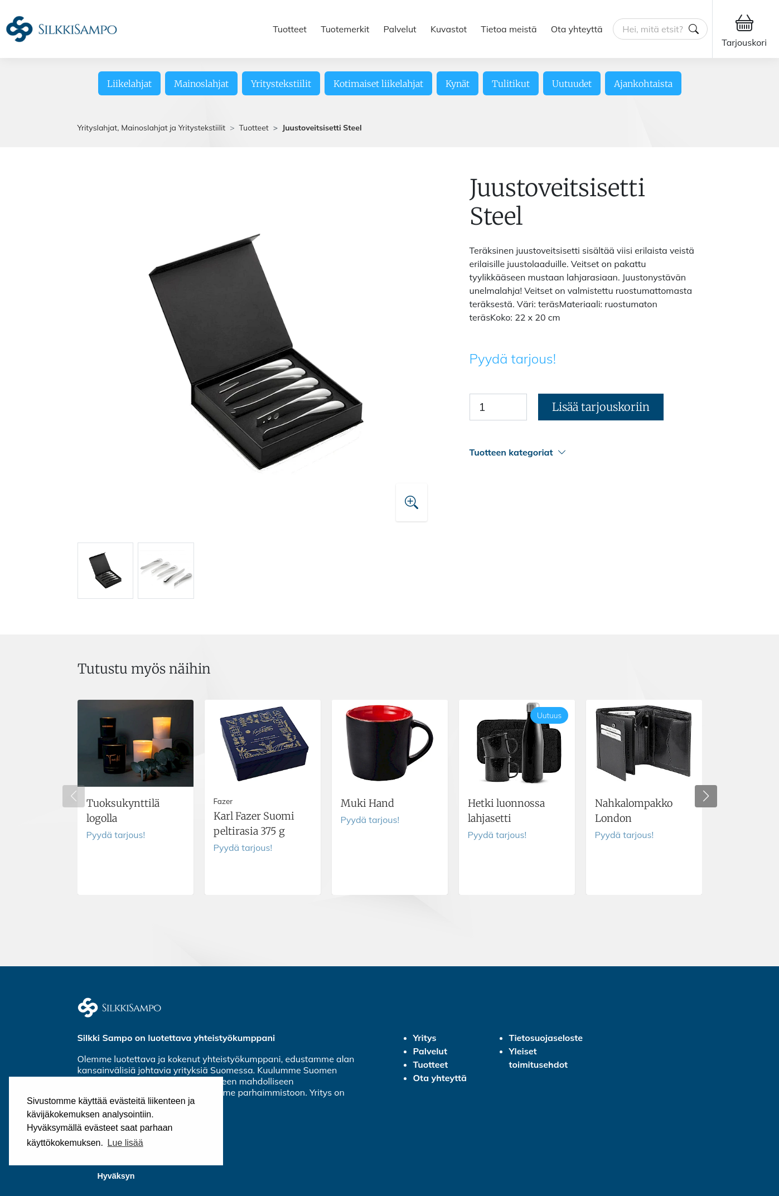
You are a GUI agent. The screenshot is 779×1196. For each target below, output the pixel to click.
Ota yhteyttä (577, 29)
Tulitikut (511, 83)
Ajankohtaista (643, 83)
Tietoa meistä (508, 29)
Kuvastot (448, 29)
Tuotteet (290, 29)
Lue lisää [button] (125, 1142)
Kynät (458, 83)
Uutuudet (572, 83)
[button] (586, 452)
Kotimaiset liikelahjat (378, 83)
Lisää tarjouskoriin (601, 407)
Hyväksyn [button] (115, 1175)
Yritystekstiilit (281, 83)
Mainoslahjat (201, 83)
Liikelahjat (129, 83)
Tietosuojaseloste (546, 1037)
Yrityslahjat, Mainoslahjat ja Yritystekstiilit (152, 128)
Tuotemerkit (345, 29)
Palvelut (400, 29)
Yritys (425, 1037)
